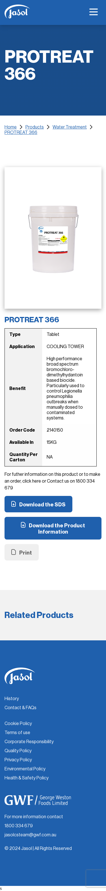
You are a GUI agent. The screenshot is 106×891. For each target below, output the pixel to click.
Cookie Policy (18, 723)
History (12, 698)
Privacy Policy (18, 760)
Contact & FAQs (20, 707)
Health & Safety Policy (27, 778)
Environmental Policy (25, 769)
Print (25, 552)
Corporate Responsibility (29, 741)
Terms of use (17, 732)
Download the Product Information (57, 528)
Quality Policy (18, 751)
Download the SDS (42, 504)
